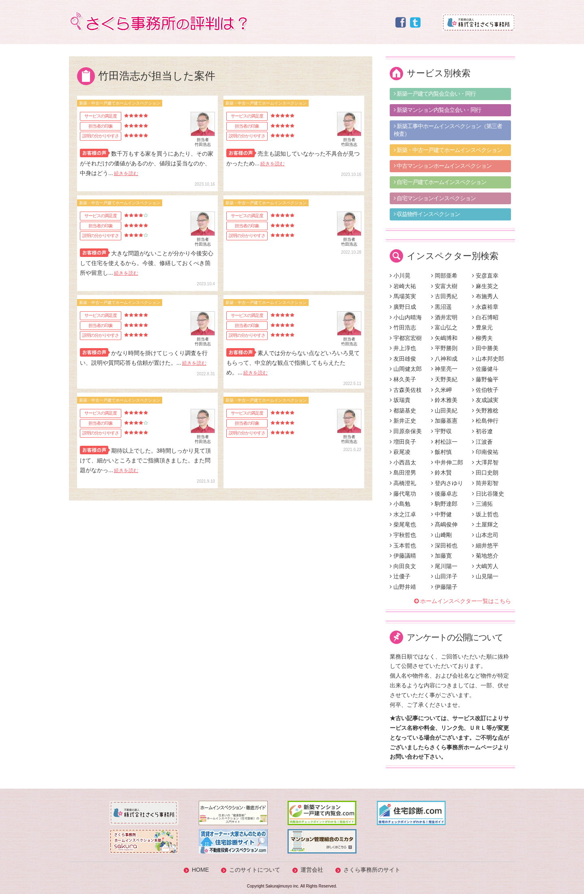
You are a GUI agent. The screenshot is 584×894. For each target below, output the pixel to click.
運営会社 (312, 869)
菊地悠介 (485, 555)
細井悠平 (485, 545)
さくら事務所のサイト (372, 869)
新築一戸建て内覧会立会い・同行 (435, 93)
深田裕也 (444, 545)
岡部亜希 (444, 275)
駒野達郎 (444, 503)
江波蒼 (482, 441)
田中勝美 (485, 348)
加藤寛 (441, 555)
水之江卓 (403, 514)
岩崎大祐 (403, 286)
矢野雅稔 (485, 410)
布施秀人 (485, 296)
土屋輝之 (485, 524)
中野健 (441, 514)
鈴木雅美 (444, 400)
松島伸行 (485, 420)
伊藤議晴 (403, 555)
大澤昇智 (485, 462)
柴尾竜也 (403, 524)
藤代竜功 (403, 493)
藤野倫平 (485, 379)
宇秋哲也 (403, 535)
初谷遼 (482, 431)
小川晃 (400, 275)
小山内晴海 (406, 317)
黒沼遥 (441, 307)
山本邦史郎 (488, 358)
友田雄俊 (403, 358)
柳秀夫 (482, 338)
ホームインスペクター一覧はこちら (465, 601)
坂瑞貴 (400, 400)
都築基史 (403, 410)
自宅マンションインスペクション (435, 198)
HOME (200, 869)
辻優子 (400, 576)
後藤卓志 (444, 493)
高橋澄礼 (403, 483)
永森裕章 (485, 307)
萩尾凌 (400, 452)
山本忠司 (485, 535)
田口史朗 (485, 472)
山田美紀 (444, 410)
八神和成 (444, 358)
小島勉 (400, 503)
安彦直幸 (485, 275)
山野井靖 (403, 587)
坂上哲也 (485, 514)
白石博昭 (485, 317)
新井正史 (403, 420)
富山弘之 (444, 327)
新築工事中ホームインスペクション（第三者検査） (448, 130)
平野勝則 (444, 348)
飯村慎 (441, 452)
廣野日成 (403, 307)
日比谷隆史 (488, 493)
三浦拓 (482, 503)
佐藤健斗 (485, 369)
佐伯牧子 (485, 390)
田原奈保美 (406, 431)
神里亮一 (444, 369)
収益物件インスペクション (427, 214)
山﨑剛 (441, 535)
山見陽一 (485, 576)
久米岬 (441, 390)
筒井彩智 (485, 483)
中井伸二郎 (447, 462)
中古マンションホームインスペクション (443, 166)
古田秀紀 (444, 296)
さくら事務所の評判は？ (158, 21)
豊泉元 (482, 327)
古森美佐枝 (406, 390)
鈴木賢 (441, 472)
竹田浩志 (403, 327)
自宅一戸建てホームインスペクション (440, 182)
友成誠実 (485, 400)
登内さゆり (447, 483)
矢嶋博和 (444, 338)
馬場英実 (403, 296)
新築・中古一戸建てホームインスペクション (448, 150)
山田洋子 (444, 576)
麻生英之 (485, 286)
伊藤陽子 (444, 587)
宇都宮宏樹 (406, 338)
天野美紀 (444, 379)
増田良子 (403, 441)
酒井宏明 (444, 317)
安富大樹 (444, 286)
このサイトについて (254, 869)
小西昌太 (403, 462)
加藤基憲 (444, 420)
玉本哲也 (403, 545)
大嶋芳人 (485, 566)
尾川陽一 (444, 566)
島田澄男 (403, 472)
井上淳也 (403, 348)
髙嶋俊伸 (444, 524)
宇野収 (441, 431)
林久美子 (403, 379)
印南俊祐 (485, 452)
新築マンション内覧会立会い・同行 (437, 110)
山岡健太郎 (406, 369)
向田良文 (403, 566)
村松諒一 (444, 441)
